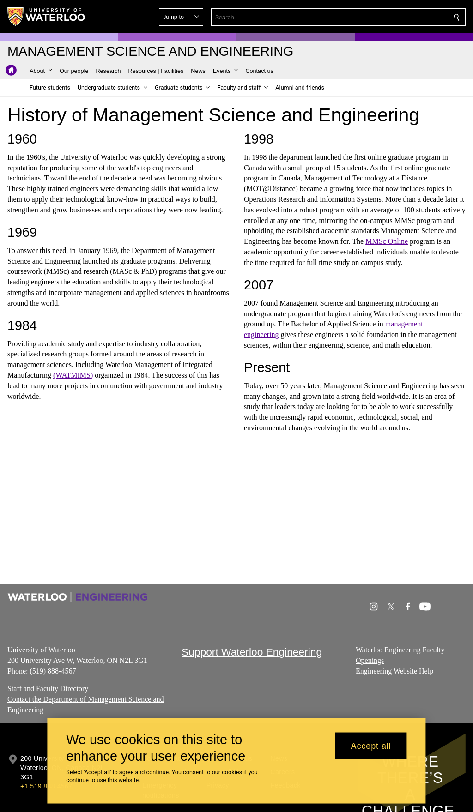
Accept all (371, 745)
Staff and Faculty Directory (47, 688)
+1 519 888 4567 (46, 786)
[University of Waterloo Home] (46, 16)
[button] (390, 17)
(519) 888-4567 (53, 670)
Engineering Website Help (394, 670)
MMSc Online (386, 241)
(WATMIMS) (73, 375)
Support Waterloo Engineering (252, 652)
